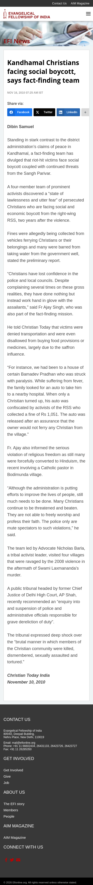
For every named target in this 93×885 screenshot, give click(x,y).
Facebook (5, 859)
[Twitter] (44, 112)
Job (6, 783)
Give (7, 776)
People (8, 816)
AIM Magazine (80, 3)
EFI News (16, 41)
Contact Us (59, 3)
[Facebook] (19, 112)
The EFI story (13, 804)
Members (10, 810)
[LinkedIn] (68, 112)
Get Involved (13, 770)
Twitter (11, 859)
